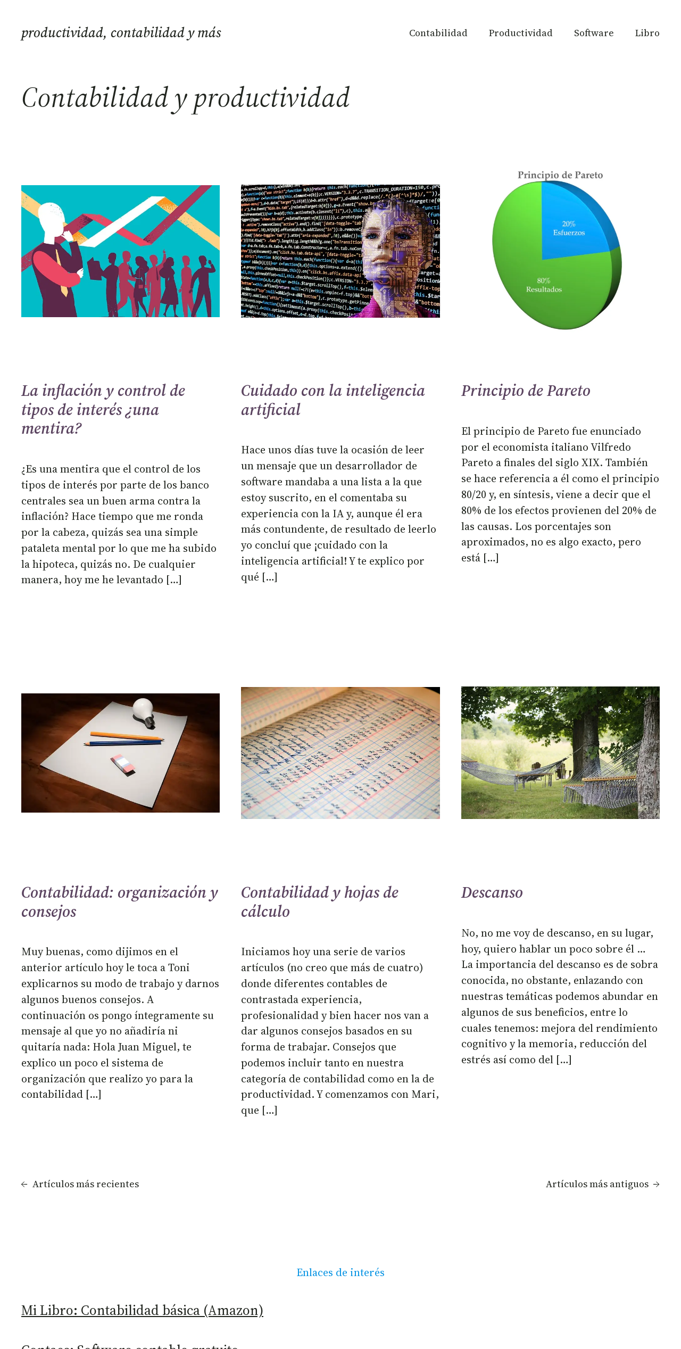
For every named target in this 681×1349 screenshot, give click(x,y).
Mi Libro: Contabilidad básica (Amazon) (142, 1310)
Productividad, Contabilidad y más (121, 32)
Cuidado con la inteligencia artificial (333, 400)
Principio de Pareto (526, 390)
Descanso (492, 892)
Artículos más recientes (80, 1184)
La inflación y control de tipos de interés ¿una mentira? (103, 409)
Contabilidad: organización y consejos (119, 902)
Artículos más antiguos (603, 1184)
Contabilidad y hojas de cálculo (319, 902)
